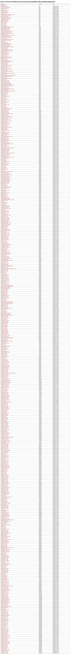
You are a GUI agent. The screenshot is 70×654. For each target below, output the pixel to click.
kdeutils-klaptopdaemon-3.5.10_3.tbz (7, 260)
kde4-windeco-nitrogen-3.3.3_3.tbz (6, 179)
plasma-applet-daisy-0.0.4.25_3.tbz (6, 285)
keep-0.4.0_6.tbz (3, 233)
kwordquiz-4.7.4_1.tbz (4, 425)
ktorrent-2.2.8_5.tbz (4, 544)
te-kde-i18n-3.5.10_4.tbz (5, 263)
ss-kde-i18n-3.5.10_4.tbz (5, 173)
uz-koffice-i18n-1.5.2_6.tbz (5, 112)
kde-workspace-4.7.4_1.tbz (5, 641)
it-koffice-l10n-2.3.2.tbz (4, 322)
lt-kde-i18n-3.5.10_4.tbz (4, 397)
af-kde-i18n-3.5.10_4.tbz (5, 366)
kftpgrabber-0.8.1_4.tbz (4, 392)
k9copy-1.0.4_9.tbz (4, 324)
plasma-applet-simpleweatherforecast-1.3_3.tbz (8, 268)
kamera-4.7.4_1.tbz (4, 97)
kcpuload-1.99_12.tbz (4, 70)
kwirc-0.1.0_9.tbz (3, 191)
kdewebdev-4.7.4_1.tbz (4, 488)
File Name (2, 4)
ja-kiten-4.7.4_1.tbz (4, 538)
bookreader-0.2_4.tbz (4, 261)
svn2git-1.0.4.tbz (3, 106)
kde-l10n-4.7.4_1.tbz (4, 11)
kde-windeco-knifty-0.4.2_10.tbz (6, 83)
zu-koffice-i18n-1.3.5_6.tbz (5, 115)
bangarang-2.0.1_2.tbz (4, 418)
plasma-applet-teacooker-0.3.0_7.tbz (6, 65)
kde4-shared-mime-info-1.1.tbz (6, 7)
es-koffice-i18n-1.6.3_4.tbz (5, 614)
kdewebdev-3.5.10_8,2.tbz (5, 583)
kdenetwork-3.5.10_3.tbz (5, 550)
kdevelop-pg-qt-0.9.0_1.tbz (5, 145)
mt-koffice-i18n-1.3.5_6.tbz (5, 109)
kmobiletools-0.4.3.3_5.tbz (5, 142)
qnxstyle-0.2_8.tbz (4, 72)
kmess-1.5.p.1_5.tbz (4, 410)
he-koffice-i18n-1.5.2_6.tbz (5, 163)
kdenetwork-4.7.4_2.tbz (4, 611)
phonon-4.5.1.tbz (3, 212)
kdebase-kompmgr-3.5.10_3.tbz (6, 40)
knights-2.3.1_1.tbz (4, 504)
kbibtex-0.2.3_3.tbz (4, 420)
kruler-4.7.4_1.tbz (3, 146)
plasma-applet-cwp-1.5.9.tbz (5, 287)
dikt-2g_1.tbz (3, 170)
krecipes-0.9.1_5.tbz (4, 576)
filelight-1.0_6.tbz (3, 195)
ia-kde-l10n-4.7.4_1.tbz (4, 385)
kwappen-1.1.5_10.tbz (4, 290)
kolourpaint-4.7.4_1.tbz (4, 417)
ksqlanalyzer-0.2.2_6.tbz (5, 210)
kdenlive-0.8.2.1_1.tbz (4, 565)
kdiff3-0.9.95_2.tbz (4, 442)
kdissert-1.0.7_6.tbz (4, 355)
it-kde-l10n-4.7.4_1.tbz (4, 594)
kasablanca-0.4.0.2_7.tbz (5, 172)
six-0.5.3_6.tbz (3, 166)
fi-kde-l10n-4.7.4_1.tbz (4, 481)
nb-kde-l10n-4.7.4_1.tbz (4, 507)
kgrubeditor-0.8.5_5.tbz (4, 264)
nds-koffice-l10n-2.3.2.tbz (5, 256)
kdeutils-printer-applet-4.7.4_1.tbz (6, 56)
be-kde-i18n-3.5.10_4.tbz (5, 320)
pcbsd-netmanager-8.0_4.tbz (5, 288)
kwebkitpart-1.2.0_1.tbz (4, 202)
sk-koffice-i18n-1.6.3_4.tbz (5, 361)
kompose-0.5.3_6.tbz (4, 128)
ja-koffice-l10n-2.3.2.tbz (4, 221)
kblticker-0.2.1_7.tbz (4, 102)
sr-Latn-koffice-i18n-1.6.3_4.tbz (6, 253)
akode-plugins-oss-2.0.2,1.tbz (5, 36)
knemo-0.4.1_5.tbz (4, 273)
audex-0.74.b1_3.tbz (4, 328)
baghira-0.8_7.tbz (3, 411)
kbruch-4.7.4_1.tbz (4, 391)
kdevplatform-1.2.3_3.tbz (5, 542)
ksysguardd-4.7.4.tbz (4, 48)
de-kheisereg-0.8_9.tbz (4, 133)
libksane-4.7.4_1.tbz (4, 141)
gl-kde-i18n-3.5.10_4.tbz (5, 451)
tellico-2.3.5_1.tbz (3, 566)
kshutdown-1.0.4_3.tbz (4, 226)
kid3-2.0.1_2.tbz (3, 350)
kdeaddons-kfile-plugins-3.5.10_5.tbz (7, 116)
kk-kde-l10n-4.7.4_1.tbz (4, 478)
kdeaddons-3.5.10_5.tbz (5, 20)
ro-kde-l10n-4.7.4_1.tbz (4, 508)
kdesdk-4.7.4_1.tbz (4, 584)
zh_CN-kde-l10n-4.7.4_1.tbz (5, 521)
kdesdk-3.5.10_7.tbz (4, 582)
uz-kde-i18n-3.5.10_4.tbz (5, 297)
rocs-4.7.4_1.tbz (3, 300)
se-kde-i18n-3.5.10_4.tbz (5, 317)
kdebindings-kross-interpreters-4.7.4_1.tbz (7, 14)
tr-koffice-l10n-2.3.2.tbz (4, 194)
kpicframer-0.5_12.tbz (4, 114)
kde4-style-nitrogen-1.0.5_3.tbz (6, 176)
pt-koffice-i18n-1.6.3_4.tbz (5, 387)
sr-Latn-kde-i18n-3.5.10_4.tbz (5, 503)
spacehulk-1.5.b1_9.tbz (4, 331)
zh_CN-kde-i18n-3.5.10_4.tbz (5, 450)
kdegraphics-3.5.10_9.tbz (5, 609)
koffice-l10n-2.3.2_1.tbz (4, 10)
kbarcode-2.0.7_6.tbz (4, 305)
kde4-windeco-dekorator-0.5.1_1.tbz (6, 136)
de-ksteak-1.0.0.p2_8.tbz (5, 99)
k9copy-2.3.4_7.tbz (4, 453)
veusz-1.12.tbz (3, 358)
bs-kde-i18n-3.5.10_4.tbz (5, 412)
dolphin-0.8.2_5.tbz (4, 413)
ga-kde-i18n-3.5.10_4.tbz (5, 386)
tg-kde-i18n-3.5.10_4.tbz (5, 444)
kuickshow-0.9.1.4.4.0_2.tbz (5, 399)
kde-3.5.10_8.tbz (3, 22)
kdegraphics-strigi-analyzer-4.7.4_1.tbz (7, 33)
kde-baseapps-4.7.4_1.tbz (5, 551)
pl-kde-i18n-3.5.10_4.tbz (5, 604)
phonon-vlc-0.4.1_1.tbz (4, 137)
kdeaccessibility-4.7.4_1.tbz (5, 335)
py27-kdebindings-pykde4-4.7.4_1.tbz (7, 585)
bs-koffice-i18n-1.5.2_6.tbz (5, 81)
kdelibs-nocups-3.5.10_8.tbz (5, 637)
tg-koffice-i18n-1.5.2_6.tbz (5, 177)
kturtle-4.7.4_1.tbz (4, 262)
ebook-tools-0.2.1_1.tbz (4, 47)
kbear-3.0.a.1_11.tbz (4, 474)
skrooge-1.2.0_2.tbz (4, 595)
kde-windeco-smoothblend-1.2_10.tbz (7, 113)
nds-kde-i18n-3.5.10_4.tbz (5, 516)
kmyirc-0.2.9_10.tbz (4, 354)
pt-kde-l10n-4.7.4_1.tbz (4, 572)
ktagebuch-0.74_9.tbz (4, 304)
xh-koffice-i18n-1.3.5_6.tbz (5, 138)
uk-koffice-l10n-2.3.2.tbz (4, 332)
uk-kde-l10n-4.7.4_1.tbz (4, 628)
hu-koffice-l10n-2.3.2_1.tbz (5, 205)
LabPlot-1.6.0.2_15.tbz (4, 586)
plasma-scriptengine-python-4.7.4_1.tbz (7, 46)
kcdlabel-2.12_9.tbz (4, 135)
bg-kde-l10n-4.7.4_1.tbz (4, 414)
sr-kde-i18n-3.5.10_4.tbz (5, 506)
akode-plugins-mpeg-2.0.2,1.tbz (6, 44)
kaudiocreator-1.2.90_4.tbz (5, 180)
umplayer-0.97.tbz (4, 511)
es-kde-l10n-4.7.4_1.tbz (4, 639)
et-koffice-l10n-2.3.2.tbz (4, 349)
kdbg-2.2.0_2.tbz (3, 240)
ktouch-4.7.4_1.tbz (4, 460)
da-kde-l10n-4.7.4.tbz (4, 607)
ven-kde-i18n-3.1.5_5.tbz (5, 351)
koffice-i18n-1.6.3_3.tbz (4, 16)
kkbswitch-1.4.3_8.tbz (4, 111)
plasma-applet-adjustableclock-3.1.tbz (7, 143)
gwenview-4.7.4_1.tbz (4, 484)
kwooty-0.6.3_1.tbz (4, 293)
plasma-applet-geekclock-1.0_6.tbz (6, 78)
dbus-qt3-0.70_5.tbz (4, 66)
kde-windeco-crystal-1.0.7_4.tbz (6, 222)
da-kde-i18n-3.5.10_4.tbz (5, 599)
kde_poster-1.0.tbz (4, 38)
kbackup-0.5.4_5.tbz (4, 270)
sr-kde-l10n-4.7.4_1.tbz (4, 597)
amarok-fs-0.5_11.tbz (4, 200)
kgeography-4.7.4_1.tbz (4, 568)
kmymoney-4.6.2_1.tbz (4, 632)
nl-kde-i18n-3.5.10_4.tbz (5, 596)
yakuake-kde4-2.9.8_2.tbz (5, 295)
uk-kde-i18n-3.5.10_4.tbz (5, 459)
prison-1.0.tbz (3, 41)
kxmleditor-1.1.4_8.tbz (4, 390)
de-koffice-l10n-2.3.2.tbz (4, 407)
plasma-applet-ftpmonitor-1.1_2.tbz (6, 76)
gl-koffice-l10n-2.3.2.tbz (4, 223)
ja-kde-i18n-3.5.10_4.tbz (5, 505)
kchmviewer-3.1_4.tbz (4, 238)
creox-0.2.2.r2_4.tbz (4, 242)
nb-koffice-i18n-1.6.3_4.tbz (5, 220)
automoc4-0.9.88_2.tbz (4, 53)
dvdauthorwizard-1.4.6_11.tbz (5, 314)
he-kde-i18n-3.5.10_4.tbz (5, 455)
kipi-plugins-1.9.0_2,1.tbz (5, 581)
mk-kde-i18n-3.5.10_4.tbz (5, 443)
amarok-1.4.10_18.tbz (4, 616)
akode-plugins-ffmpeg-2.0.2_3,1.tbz (6, 49)
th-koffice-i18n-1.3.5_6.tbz (5, 110)
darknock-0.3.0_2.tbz (4, 169)
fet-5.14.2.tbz (3, 509)
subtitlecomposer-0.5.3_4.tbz (5, 346)
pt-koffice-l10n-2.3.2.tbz (4, 326)
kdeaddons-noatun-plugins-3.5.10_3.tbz (7, 302)
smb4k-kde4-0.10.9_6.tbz (5, 483)
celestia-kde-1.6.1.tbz (4, 646)
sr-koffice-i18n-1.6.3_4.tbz (5, 254)
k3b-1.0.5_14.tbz (3, 574)
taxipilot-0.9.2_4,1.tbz (4, 537)
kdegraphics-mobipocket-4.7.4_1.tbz (6, 69)
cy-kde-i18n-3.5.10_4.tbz (5, 379)
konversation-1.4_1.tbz (4, 545)
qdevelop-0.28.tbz (4, 416)
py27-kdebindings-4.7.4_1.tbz (5, 18)
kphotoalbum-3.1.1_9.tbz (5, 615)
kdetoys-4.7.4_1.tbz (4, 299)
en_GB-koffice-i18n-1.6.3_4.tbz (6, 224)
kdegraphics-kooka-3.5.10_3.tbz (6, 382)
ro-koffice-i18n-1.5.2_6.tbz (5, 52)
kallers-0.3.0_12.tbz (4, 107)
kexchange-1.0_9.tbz (4, 196)
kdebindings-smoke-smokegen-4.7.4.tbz (7, 286)
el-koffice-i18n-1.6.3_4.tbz (5, 252)
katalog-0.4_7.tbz (3, 193)
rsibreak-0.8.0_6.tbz (4, 294)
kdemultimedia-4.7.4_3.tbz (5, 491)
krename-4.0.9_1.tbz (4, 291)
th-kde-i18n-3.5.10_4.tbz (5, 367)
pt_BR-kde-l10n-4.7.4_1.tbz (5, 635)
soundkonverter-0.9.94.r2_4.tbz (6, 303)
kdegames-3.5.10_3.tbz (4, 601)
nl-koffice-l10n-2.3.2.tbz (4, 446)
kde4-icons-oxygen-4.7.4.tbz (5, 642)
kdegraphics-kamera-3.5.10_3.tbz (6, 127)
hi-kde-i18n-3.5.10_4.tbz (5, 393)
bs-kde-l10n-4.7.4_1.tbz (4, 486)
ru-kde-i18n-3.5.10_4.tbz (5, 563)
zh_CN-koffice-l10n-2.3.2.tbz (5, 206)
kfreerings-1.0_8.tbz (4, 377)
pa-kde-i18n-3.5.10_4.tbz (5, 362)
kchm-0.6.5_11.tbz (4, 203)
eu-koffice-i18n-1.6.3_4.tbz (5, 198)
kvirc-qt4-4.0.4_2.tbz (4, 575)
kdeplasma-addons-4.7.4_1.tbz (6, 533)
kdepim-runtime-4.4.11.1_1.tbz (6, 441)
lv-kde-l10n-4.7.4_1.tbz (4, 445)
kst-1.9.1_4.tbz (3, 627)
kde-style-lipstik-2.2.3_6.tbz (5, 149)
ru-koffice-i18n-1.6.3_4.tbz (5, 352)
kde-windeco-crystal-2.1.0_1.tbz (6, 208)
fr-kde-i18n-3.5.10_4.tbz (4, 626)
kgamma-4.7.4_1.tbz (4, 86)
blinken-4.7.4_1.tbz (4, 327)
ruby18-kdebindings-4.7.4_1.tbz (6, 17)
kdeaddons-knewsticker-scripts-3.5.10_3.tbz (8, 35)
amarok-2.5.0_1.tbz (4, 648)
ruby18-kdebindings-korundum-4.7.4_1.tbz (7, 199)
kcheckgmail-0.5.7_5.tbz (5, 164)
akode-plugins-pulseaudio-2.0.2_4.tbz (7, 39)
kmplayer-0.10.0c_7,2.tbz (5, 449)
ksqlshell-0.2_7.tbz (4, 428)
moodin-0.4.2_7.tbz (4, 348)
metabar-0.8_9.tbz (4, 160)
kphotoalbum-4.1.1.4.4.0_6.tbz (5, 539)
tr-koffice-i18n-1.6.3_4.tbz (5, 211)
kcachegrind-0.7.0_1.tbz (4, 296)
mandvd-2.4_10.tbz (4, 502)
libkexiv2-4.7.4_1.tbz (4, 236)
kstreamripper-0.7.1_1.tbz (5, 266)
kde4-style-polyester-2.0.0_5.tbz (6, 140)
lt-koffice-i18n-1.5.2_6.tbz (5, 54)
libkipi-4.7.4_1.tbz (3, 103)
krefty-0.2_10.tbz (3, 105)
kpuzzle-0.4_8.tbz (3, 472)
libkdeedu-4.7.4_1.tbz (4, 271)
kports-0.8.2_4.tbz (4, 298)
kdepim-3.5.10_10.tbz (4, 636)
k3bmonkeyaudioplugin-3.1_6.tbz (6, 174)
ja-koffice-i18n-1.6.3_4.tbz (5, 235)
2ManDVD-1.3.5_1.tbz (4, 629)
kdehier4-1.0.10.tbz (4, 25)
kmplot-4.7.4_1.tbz (4, 388)
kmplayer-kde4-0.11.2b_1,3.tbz (6, 380)
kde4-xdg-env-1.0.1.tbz (4, 6)
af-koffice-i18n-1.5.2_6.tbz (5, 101)
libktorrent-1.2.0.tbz (4, 353)
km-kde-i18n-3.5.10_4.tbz (5, 440)
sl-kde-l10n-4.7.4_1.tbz (4, 480)
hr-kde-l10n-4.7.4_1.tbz (4, 389)
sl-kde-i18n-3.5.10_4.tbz (5, 540)
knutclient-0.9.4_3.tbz (4, 360)
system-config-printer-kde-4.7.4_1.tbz (7, 71)
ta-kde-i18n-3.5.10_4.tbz (5, 447)
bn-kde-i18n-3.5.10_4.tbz (5, 334)
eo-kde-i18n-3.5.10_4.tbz (5, 381)
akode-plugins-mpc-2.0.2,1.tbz (5, 67)
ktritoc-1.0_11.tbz (3, 283)
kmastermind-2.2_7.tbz (4, 330)
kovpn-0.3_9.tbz (3, 204)
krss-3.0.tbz (3, 201)
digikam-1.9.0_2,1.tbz (4, 603)
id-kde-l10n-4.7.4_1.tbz (4, 292)
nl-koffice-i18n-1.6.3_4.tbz (5, 518)
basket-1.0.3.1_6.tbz (4, 554)
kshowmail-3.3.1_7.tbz (4, 316)
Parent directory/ (3, 5)
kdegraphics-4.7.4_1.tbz (4, 12)
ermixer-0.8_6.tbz (3, 55)
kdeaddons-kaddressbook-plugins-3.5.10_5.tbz (8, 75)
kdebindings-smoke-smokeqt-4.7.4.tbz (7, 547)
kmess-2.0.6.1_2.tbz (4, 522)
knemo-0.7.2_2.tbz (4, 363)
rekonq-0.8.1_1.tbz (4, 517)
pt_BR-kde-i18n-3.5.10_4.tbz (5, 602)
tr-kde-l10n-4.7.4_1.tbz (4, 470)
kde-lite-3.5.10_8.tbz (4, 21)
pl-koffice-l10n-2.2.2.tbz (4, 207)
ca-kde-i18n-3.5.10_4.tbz (5, 579)
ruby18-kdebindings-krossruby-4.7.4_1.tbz (7, 84)
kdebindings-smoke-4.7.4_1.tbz (6, 15)
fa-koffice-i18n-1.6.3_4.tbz (5, 237)
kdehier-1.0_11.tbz (4, 23)
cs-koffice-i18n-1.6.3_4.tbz (5, 178)
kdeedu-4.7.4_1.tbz (4, 13)
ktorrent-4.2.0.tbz (3, 523)
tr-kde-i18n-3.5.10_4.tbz (4, 457)
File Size (40, 4)
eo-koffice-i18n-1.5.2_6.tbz (5, 104)
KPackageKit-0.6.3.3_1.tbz (5, 396)
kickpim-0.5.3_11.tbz (4, 329)
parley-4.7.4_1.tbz (4, 552)
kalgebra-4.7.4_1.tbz (4, 333)
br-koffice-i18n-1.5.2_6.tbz (5, 130)
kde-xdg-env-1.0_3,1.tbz (5, 8)
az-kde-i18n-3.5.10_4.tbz (5, 284)
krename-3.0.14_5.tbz (4, 241)
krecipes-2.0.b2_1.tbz (4, 578)
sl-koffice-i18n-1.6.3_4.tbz (5, 225)
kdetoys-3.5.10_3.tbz (4, 520)
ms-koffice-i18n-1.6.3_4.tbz (5, 192)
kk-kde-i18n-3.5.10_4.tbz (5, 421)
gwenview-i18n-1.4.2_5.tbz (5, 429)
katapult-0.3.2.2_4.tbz (4, 318)
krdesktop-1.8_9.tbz (4, 51)
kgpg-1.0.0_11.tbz (4, 255)
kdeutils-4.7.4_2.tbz (4, 546)
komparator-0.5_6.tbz (4, 289)
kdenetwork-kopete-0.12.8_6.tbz (6, 606)
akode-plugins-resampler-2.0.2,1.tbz (6, 37)
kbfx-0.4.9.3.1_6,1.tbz (4, 448)
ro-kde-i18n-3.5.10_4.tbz (5, 475)
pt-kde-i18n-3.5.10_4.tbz (5, 598)
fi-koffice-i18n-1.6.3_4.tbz (5, 197)
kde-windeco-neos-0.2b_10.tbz (6, 118)
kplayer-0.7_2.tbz (3, 567)
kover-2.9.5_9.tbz (3, 162)
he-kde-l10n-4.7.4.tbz (4, 419)
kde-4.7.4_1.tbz (3, 24)
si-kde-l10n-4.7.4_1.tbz (4, 323)
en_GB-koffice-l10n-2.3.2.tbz (5, 230)
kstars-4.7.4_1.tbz (4, 610)
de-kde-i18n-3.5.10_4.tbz (5, 631)
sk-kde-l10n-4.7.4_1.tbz (4, 424)
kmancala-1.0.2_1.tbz (4, 490)
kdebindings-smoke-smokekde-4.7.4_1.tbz (7, 519)
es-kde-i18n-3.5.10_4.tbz (5, 643)
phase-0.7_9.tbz (3, 98)
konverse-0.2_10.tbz (4, 228)
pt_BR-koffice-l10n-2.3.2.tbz (5, 365)
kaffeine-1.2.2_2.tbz (4, 347)
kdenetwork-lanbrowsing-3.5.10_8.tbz (7, 171)
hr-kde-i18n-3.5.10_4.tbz (5, 378)
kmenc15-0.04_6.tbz (4, 227)
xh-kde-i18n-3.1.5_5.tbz (4, 427)
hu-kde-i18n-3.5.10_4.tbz (5, 512)
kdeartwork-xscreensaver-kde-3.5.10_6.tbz (7, 147)
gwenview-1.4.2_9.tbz (4, 423)
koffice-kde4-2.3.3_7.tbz (4, 647)
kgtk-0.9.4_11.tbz (3, 77)
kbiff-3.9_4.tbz (3, 272)
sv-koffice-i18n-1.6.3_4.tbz (5, 570)
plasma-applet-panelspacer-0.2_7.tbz (7, 50)
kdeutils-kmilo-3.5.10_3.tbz (5, 132)
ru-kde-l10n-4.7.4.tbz (4, 612)
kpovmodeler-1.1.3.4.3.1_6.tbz (5, 549)
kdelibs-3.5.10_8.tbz (4, 638)
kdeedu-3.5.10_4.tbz (4, 640)
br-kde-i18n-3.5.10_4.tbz (5, 364)
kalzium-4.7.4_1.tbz (4, 543)
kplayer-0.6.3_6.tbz (4, 580)
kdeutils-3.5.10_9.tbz (4, 548)
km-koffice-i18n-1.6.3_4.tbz (5, 96)
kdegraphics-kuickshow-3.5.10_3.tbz (6, 315)
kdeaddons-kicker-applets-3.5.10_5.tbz (7, 265)
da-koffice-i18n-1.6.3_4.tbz (5, 383)
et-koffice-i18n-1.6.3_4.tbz (5, 395)
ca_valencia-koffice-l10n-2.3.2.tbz (6, 258)
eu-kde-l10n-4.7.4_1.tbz (4, 456)
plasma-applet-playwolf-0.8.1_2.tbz (6, 85)
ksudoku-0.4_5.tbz (4, 167)
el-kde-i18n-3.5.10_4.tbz (5, 492)
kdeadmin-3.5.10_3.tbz (4, 452)
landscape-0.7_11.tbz (4, 165)
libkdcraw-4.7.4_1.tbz (4, 267)
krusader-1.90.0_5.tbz (4, 501)
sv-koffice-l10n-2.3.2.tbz (4, 489)
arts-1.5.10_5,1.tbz (4, 485)
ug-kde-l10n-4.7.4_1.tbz (4, 394)
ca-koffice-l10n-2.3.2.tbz (4, 321)
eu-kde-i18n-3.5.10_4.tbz (5, 482)
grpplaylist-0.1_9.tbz (4, 129)
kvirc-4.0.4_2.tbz (3, 573)
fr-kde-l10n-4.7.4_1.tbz (4, 630)
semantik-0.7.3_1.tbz (4, 325)
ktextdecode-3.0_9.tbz (4, 42)
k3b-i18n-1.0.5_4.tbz (4, 569)
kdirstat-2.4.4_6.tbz (4, 231)
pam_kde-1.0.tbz (3, 9)
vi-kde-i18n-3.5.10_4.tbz (5, 356)
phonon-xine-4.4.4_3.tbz (5, 175)
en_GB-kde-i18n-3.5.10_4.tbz (5, 536)
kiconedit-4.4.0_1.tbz (4, 319)
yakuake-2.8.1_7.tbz (4, 168)
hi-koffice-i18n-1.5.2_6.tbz (5, 134)
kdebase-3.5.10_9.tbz (4, 644)
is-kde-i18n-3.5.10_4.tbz (5, 439)
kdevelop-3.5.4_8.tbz (4, 633)
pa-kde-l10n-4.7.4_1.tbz (4, 398)
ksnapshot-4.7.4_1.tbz (4, 269)
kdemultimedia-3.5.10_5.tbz (5, 600)
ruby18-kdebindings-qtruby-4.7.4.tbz (6, 301)
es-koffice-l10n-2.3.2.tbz (4, 510)
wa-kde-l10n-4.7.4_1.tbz (5, 422)
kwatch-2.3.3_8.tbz (4, 79)
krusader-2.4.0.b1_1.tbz (4, 541)
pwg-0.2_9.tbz (3, 209)
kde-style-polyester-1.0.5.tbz (5, 229)
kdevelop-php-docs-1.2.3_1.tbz (6, 82)
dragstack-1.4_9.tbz (4, 68)
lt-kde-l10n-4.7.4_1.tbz (4, 571)
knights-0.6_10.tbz (4, 357)
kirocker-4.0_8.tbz (4, 577)
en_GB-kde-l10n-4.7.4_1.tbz (5, 514)
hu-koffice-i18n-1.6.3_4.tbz (5, 232)
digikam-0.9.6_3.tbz (4, 605)
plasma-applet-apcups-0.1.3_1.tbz (6, 108)
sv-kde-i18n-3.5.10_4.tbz (5, 634)
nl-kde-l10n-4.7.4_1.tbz (4, 613)
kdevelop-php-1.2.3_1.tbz (5, 384)
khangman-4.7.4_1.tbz (4, 359)
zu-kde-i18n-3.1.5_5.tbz (4, 376)
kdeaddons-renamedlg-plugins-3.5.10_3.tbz (8, 73)
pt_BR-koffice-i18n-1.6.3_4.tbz (5, 564)
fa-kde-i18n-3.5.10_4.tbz (5, 477)
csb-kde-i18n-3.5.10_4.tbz (5, 239)
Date (53, 4)
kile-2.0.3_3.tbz (3, 553)
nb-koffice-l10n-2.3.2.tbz (4, 259)
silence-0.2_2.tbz (3, 159)
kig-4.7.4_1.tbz (3, 458)
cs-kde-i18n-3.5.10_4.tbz (5, 515)
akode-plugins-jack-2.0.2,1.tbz (5, 43)
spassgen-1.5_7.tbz (4, 74)
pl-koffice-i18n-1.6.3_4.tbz (5, 257)
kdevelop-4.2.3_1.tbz (4, 534)
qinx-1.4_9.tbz (3, 131)
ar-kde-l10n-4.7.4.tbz (4, 479)
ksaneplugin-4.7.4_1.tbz (4, 34)
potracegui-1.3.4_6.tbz (4, 117)
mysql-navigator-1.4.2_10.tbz (5, 234)
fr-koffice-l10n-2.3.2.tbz (4, 415)
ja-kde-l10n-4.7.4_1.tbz (4, 476)
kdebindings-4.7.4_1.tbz (4, 19)
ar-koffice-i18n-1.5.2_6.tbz (5, 80)
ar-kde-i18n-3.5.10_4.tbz (5, 409)
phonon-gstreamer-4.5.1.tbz (5, 161)
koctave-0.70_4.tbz (4, 144)
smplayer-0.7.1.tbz (4, 473)
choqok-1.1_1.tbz (3, 454)
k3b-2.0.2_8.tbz (3, 608)
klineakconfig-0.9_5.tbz (4, 139)
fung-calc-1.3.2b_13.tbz (4, 336)
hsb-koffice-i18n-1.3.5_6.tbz (5, 45)
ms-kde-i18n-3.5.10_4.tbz (5, 408)
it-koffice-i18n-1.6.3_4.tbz (5, 426)
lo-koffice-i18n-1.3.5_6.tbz (5, 148)
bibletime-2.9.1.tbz (4, 535)
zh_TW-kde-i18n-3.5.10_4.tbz (5, 487)
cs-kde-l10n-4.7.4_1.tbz (4, 513)
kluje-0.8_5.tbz (3, 100)
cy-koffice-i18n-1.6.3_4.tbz (5, 190)
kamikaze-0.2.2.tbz (4, 471)
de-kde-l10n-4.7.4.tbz (4, 645)
